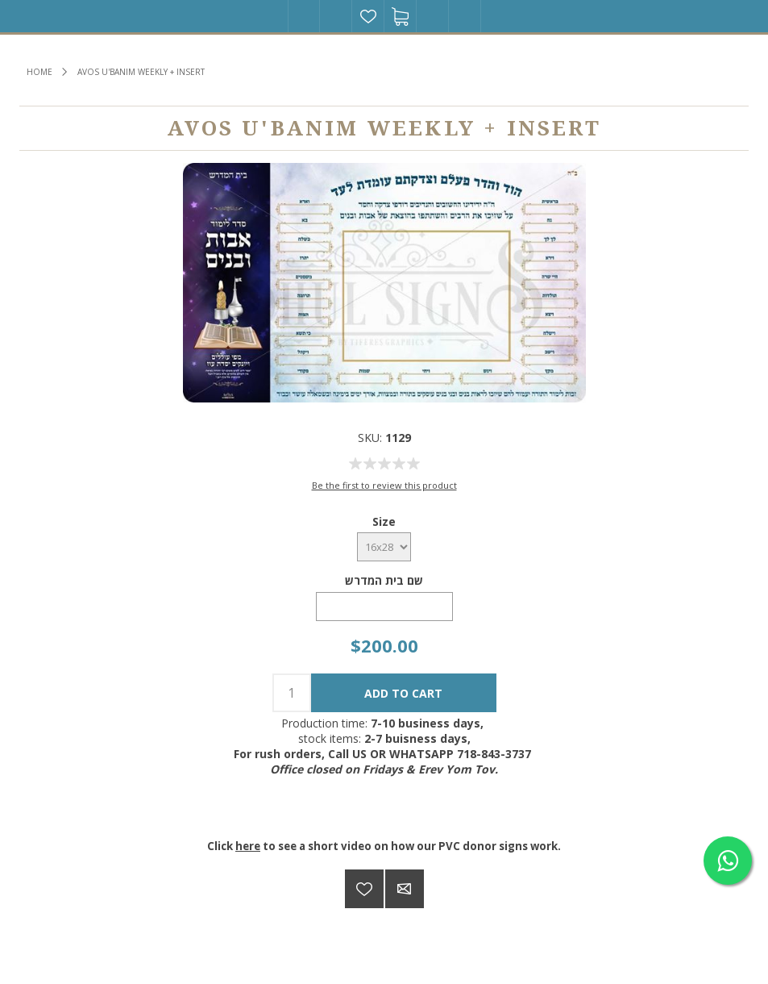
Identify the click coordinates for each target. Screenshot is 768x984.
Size (384, 520)
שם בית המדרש (384, 580)
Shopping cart (400, 16)
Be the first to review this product (384, 485)
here (247, 846)
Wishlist (368, 16)
